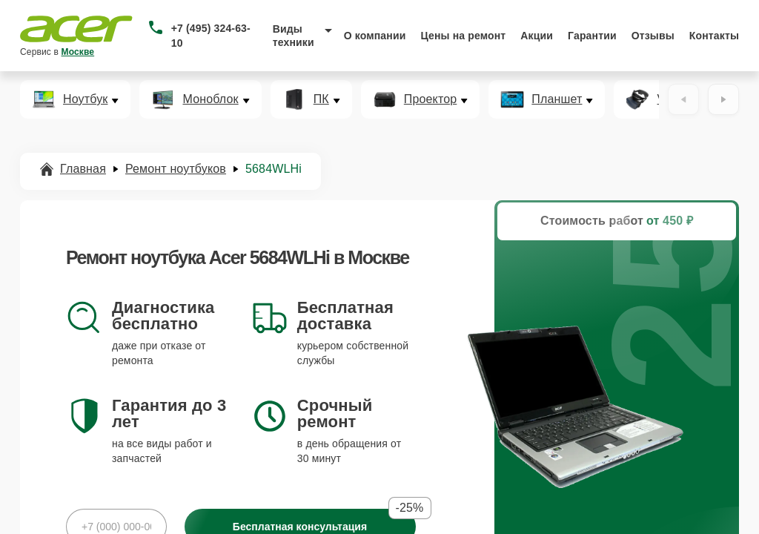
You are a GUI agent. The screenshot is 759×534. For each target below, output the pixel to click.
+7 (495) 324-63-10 (211, 35)
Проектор (430, 99)
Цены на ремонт (463, 36)
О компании (375, 36)
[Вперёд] (723, 99)
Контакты (714, 36)
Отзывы (653, 36)
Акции (536, 36)
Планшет (556, 99)
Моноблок (210, 99)
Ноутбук (85, 99)
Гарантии (592, 36)
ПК (321, 99)
